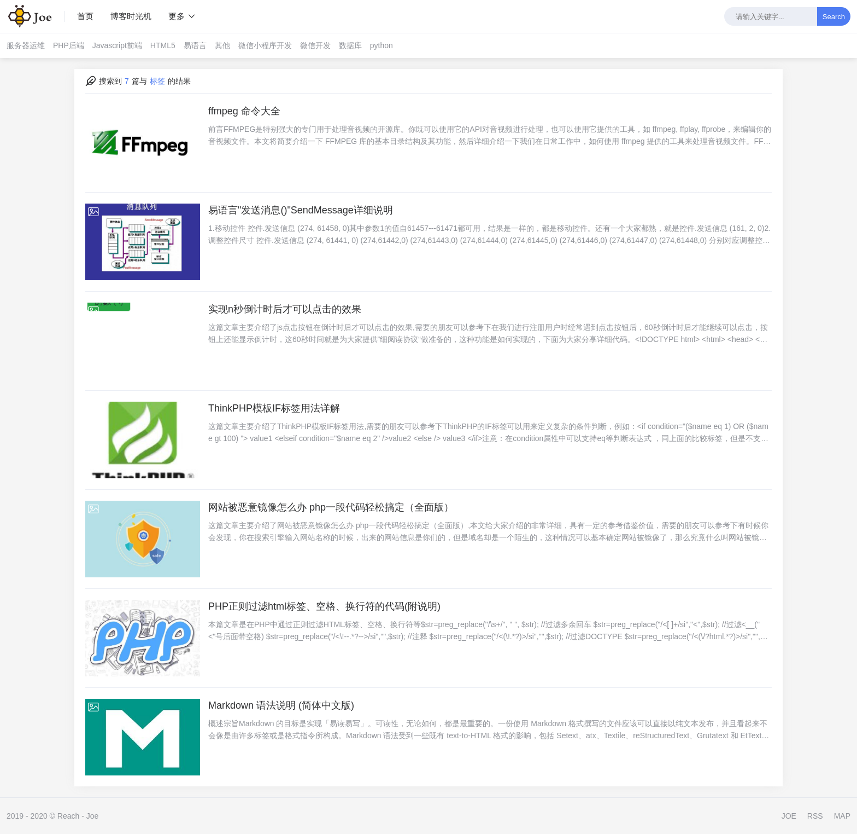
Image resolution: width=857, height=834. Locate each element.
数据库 (350, 45)
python (381, 45)
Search (834, 17)
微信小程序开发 (265, 45)
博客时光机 (130, 16)
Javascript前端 (117, 45)
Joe (92, 816)
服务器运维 (26, 45)
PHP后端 (68, 45)
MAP (842, 816)
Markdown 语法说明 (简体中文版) (281, 705)
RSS (815, 816)
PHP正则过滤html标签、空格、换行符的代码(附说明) (324, 606)
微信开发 (315, 45)
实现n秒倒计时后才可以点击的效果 (284, 309)
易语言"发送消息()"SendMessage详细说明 (300, 210)
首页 (85, 16)
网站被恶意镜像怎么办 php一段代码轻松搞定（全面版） (331, 507)
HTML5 (162, 45)
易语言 (195, 45)
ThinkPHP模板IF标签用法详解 (274, 408)
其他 (222, 45)
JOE (789, 816)
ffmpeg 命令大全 (244, 111)
